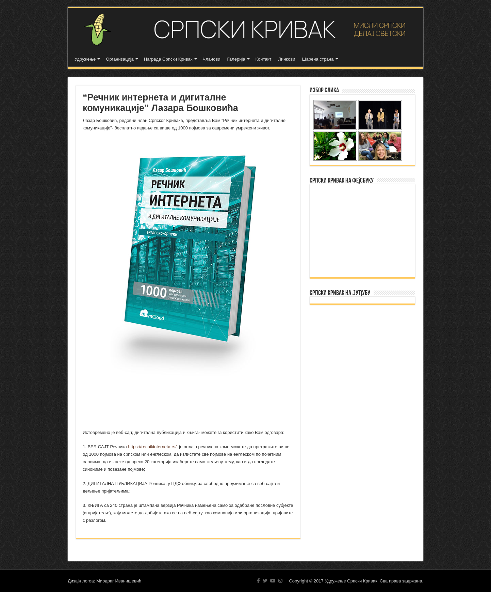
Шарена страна (318, 59)
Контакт (264, 59)
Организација (120, 59)
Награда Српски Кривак (168, 59)
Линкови (286, 59)
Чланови (211, 59)
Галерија (236, 59)
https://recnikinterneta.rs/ (152, 446)
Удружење (85, 59)
